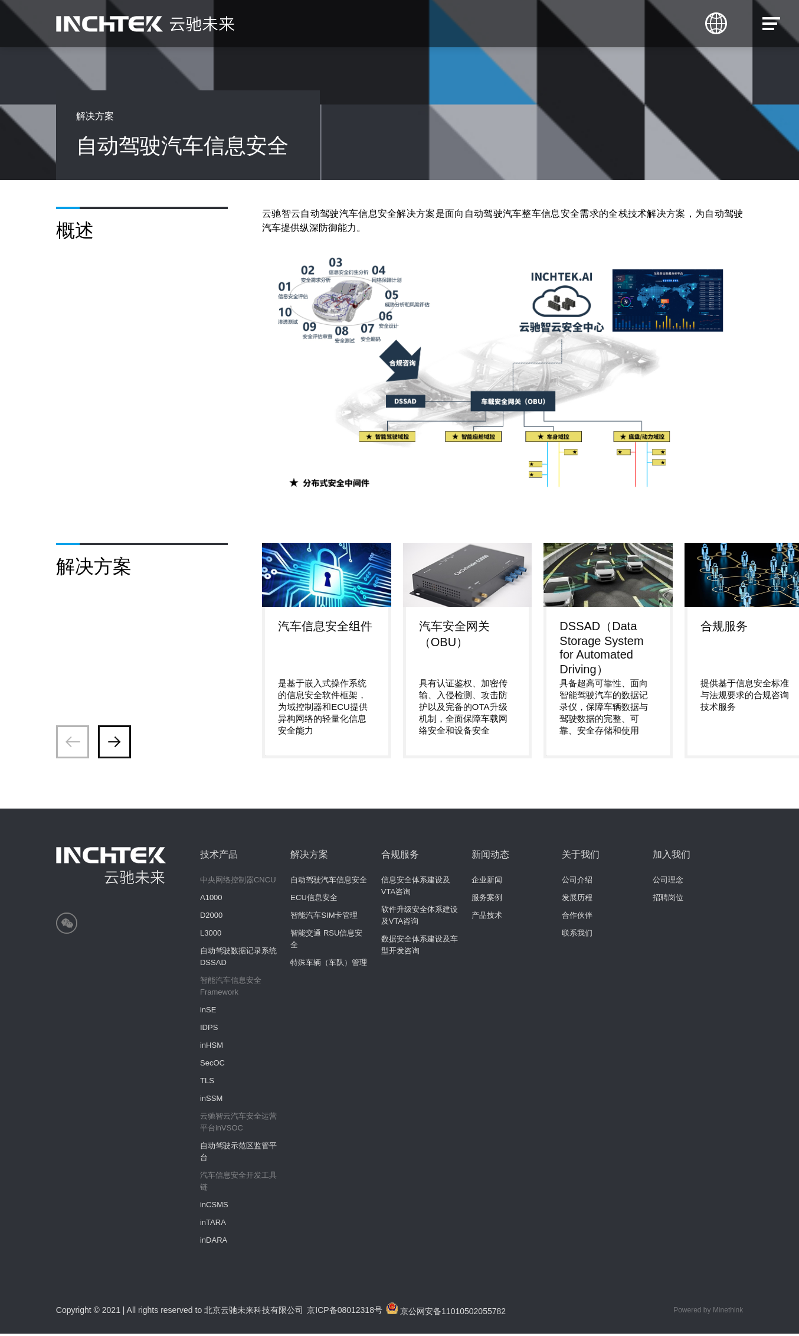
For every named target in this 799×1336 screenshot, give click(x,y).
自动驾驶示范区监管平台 (238, 1153)
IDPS (209, 1029)
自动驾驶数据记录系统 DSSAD (238, 959)
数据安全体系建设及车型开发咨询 (419, 947)
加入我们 (671, 857)
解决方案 (309, 857)
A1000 (211, 899)
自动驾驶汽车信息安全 (328, 882)
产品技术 (486, 917)
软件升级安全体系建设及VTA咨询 (419, 917)
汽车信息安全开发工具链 (238, 1183)
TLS (207, 1082)
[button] (114, 744)
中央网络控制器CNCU (238, 882)
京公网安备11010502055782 (448, 1311)
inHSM (211, 1047)
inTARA (213, 1224)
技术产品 (219, 857)
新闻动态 (490, 857)
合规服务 (400, 857)
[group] (326, 652)
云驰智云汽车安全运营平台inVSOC (238, 1124)
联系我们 (577, 935)
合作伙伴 (577, 917)
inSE (208, 1012)
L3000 (210, 935)
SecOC (212, 1065)
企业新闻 (486, 882)
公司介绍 (577, 882)
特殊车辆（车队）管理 (328, 964)
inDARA (213, 1242)
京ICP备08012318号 (346, 1313)
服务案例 (486, 899)
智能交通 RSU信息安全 (326, 941)
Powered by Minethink (708, 1312)
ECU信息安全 (313, 899)
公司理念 (668, 882)
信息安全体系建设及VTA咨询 (415, 888)
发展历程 (577, 899)
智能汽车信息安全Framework (230, 988)
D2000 (211, 917)
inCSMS (214, 1207)
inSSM (211, 1100)
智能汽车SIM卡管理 (324, 917)
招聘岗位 (668, 899)
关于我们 (581, 857)
